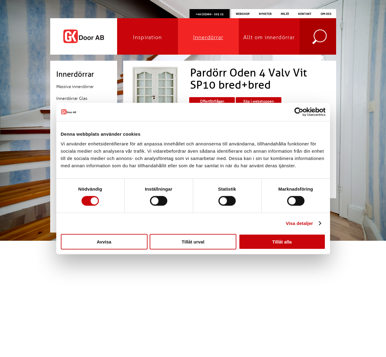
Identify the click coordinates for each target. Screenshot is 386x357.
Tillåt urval (193, 241)
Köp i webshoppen (258, 101)
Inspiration (147, 37)
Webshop (243, 13)
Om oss (326, 13)
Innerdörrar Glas (71, 98)
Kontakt (304, 13)
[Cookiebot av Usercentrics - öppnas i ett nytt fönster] (298, 112)
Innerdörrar (208, 37)
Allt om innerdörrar (268, 37)
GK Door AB (83, 36)
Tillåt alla (282, 241)
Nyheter (265, 13)
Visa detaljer (299, 223)
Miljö (285, 13)
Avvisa (104, 241)
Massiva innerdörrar (75, 86)
